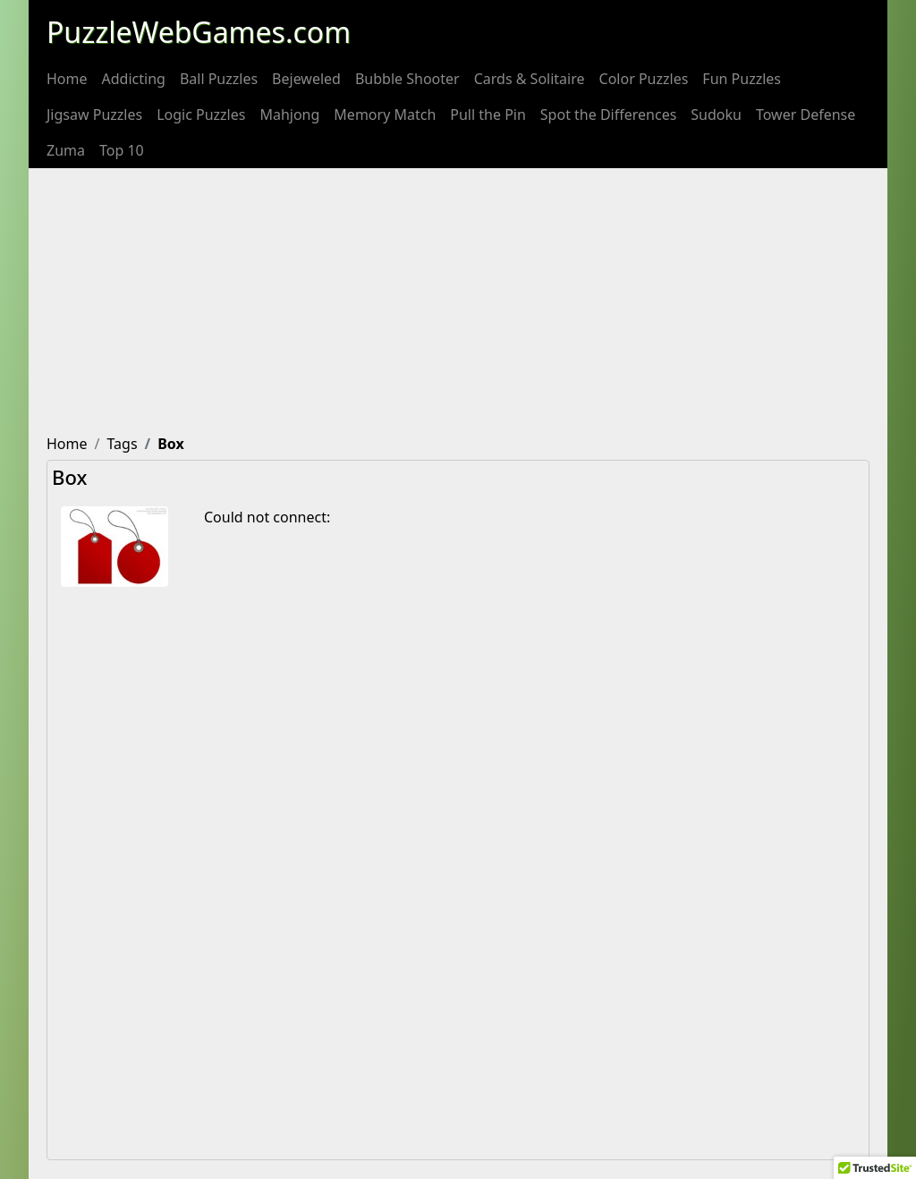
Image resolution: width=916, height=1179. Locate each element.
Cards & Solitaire (529, 79)
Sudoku (716, 114)
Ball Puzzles (219, 79)
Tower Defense (805, 114)
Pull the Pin (488, 114)
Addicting (133, 79)
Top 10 (121, 150)
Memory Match (385, 114)
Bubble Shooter (407, 79)
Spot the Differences (608, 114)
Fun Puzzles (741, 79)
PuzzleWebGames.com (199, 32)
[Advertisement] (458, 302)
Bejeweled (306, 79)
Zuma (66, 150)
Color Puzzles (644, 79)
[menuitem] (67, 79)
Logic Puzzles (201, 114)
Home (67, 79)
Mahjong (289, 114)
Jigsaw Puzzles (94, 114)
